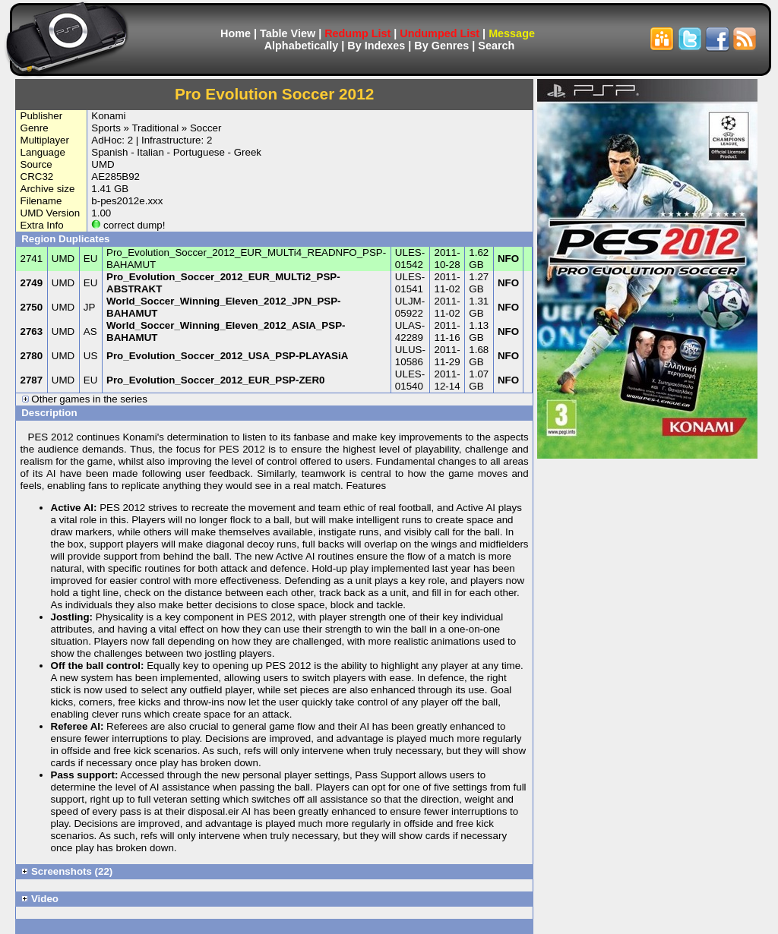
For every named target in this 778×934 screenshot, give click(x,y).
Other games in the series (84, 399)
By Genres (441, 45)
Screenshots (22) (66, 871)
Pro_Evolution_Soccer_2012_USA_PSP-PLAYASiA (227, 355)
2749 (32, 283)
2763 (32, 331)
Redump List (357, 33)
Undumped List (439, 33)
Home (235, 33)
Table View (287, 33)
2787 (32, 380)
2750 (32, 307)
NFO (508, 258)
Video (40, 898)
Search (496, 45)
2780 (32, 355)
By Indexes (376, 45)
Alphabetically (301, 45)
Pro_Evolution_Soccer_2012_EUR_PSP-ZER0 (215, 380)
